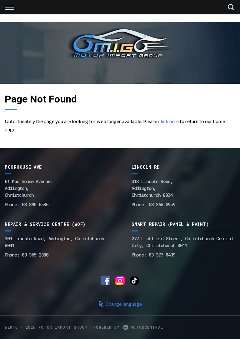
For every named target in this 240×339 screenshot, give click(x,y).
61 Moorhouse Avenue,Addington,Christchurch (28, 188)
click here (168, 121)
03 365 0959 (162, 204)
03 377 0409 (162, 255)
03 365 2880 (35, 255)
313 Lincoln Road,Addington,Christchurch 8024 (152, 188)
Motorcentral (143, 327)
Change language (120, 304)
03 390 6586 (35, 204)
